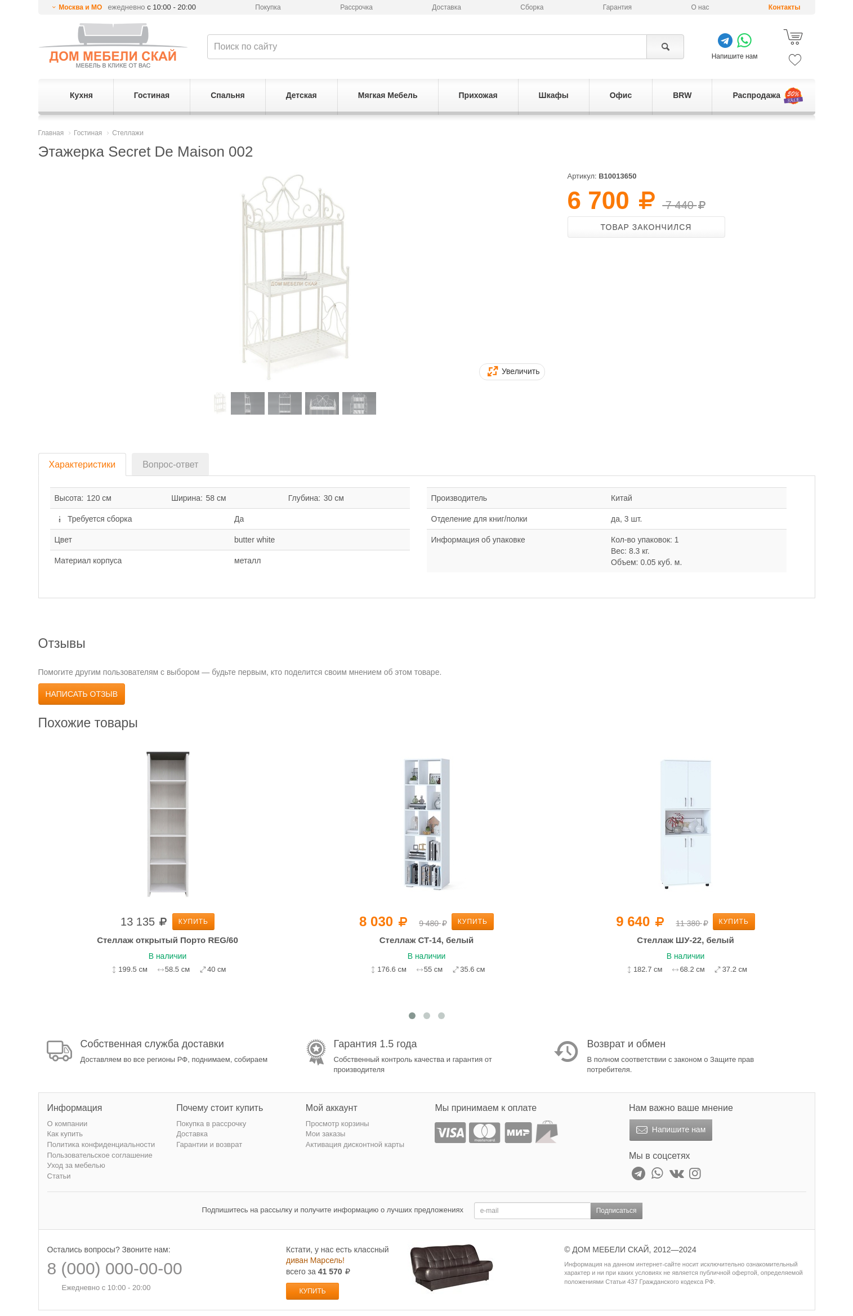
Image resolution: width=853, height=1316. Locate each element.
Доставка (446, 7)
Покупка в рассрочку (211, 1123)
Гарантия (617, 7)
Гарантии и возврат (209, 1144)
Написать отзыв (82, 694)
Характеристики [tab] (82, 464)
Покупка (267, 7)
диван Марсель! (315, 1260)
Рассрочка (356, 7)
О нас (700, 7)
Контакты (785, 7)
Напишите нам (669, 1130)
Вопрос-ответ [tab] (170, 464)
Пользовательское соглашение (100, 1155)
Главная (51, 133)
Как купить (65, 1134)
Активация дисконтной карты (355, 1144)
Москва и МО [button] (80, 7)
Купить (193, 922)
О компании (67, 1123)
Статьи (59, 1176)
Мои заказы (326, 1134)
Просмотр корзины (337, 1123)
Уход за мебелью (76, 1165)
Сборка (531, 7)
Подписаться (616, 1211)
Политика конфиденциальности (101, 1144)
